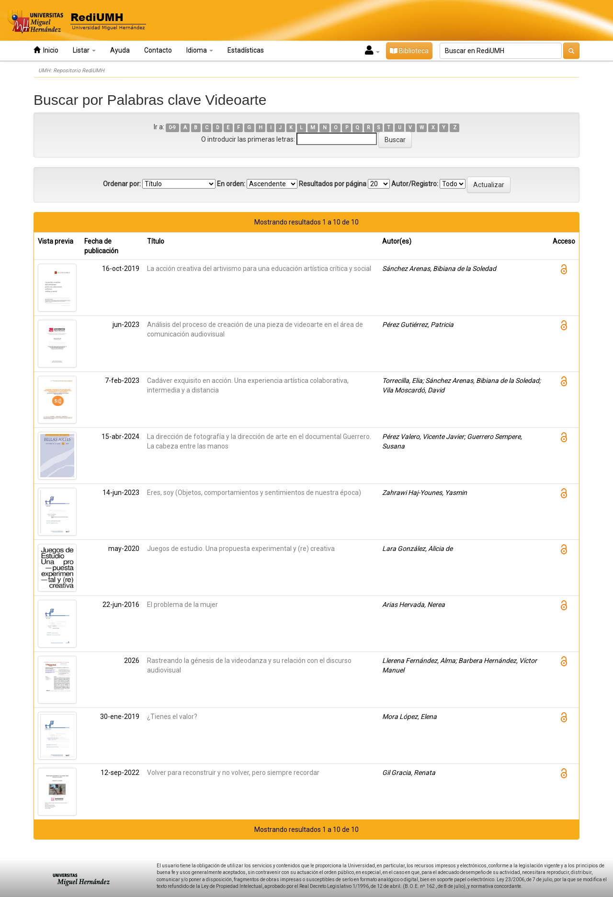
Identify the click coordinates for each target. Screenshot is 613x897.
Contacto (158, 50)
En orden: (231, 184)
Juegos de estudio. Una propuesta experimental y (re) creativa (241, 548)
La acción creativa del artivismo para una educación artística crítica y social (259, 268)
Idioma (199, 50)
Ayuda (120, 50)
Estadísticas (245, 50)
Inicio (46, 50)
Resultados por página (332, 184)
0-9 (172, 127)
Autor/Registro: (414, 184)
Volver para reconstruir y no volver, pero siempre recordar (233, 772)
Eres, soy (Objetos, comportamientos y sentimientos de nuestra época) (254, 492)
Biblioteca (409, 51)
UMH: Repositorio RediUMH (71, 70)
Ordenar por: (122, 184)
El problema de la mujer (182, 604)
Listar (84, 50)
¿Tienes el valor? (172, 716)
